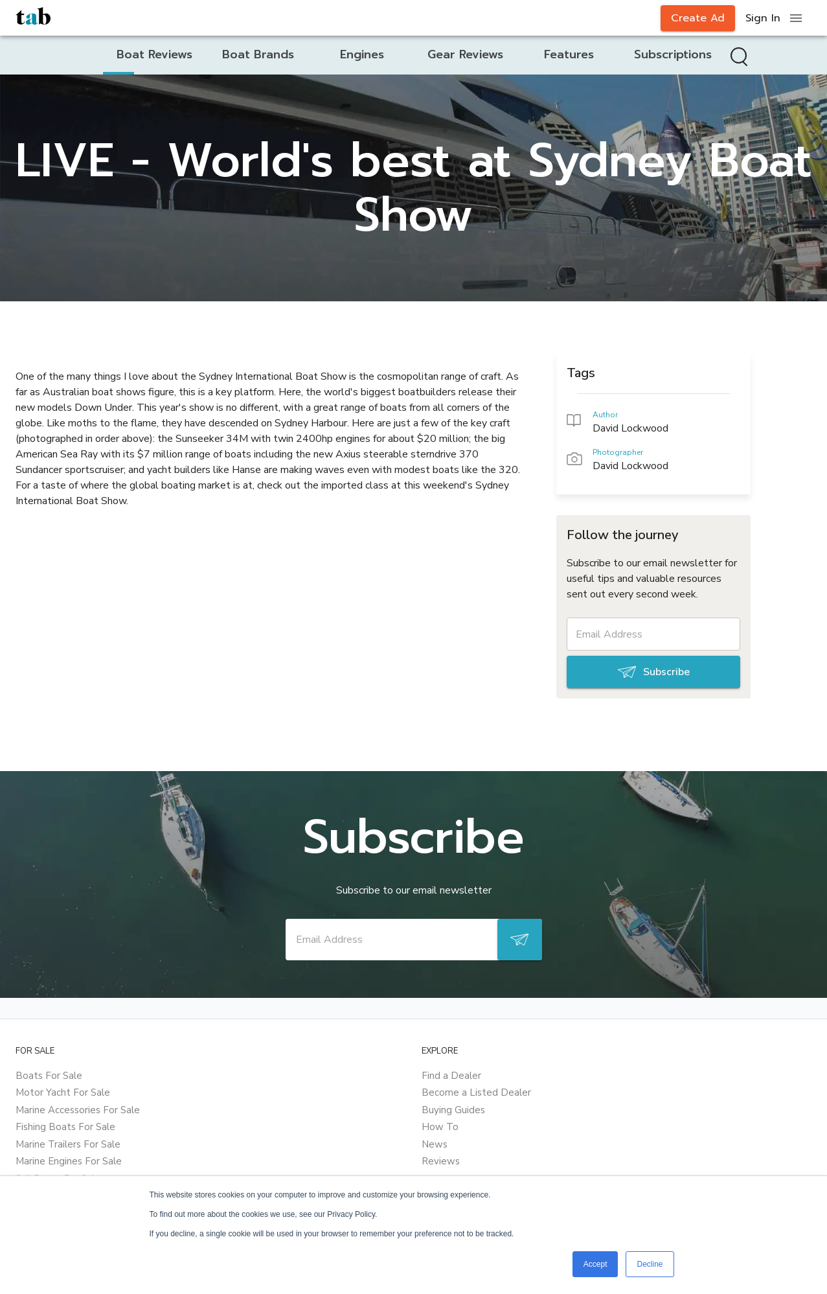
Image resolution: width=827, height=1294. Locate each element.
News (434, 1144)
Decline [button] (650, 1264)
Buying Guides (453, 1109)
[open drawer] (795, 18)
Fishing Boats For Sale (65, 1126)
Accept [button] (595, 1264)
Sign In (762, 18)
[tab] (155, 55)
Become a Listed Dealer (476, 1092)
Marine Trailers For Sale (68, 1144)
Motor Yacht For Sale (63, 1092)
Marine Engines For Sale (69, 1161)
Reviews (441, 1161)
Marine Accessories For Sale (78, 1109)
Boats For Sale (49, 1075)
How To (440, 1126)
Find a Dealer (451, 1075)
